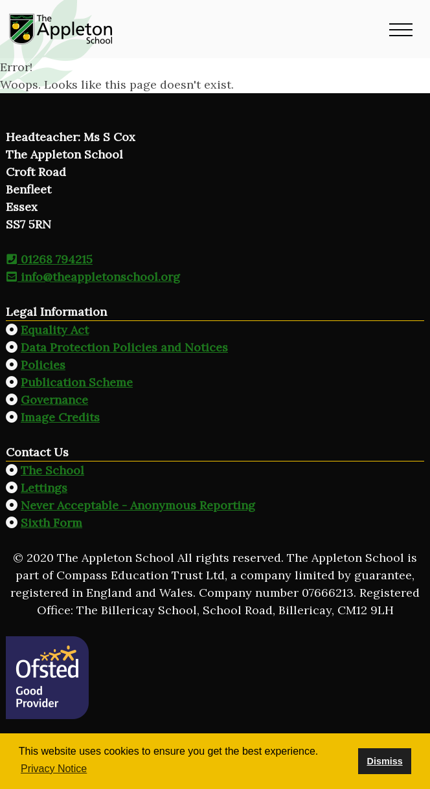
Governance (54, 399)
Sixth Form (51, 522)
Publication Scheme (77, 382)
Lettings (44, 487)
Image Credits (60, 417)
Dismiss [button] (384, 761)
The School (52, 470)
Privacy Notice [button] (54, 768)
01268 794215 (49, 259)
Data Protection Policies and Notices (124, 347)
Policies (43, 364)
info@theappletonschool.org (93, 276)
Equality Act (55, 329)
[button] (401, 29)
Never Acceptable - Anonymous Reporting (138, 505)
